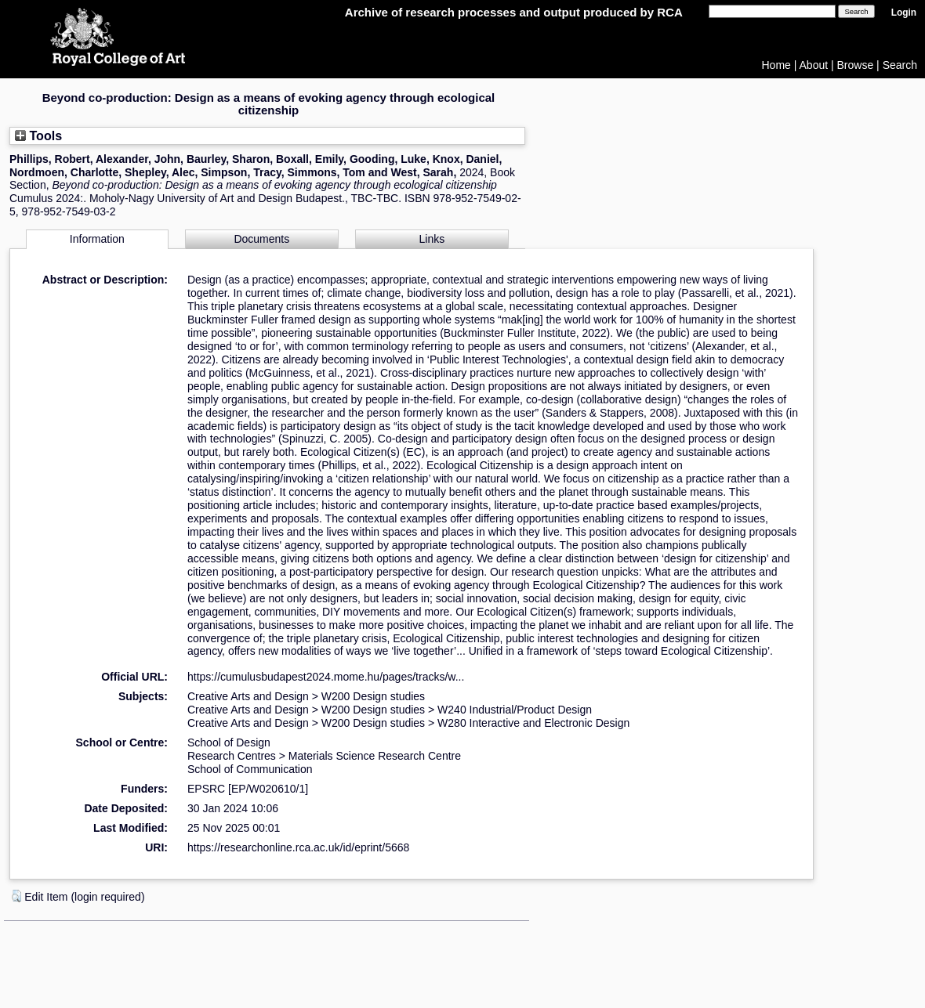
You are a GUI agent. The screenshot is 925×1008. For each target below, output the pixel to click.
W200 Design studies (373, 696)
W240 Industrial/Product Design (514, 709)
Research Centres (231, 756)
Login (903, 12)
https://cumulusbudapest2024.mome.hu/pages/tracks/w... (325, 676)
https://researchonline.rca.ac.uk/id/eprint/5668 (298, 847)
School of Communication (250, 769)
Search (900, 65)
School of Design (228, 742)
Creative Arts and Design (248, 696)
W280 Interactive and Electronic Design (533, 723)
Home (776, 65)
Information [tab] (97, 239)
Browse (855, 65)
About (814, 65)
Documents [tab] (261, 239)
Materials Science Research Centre (374, 756)
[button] (16, 896)
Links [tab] (432, 239)
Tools (38, 135)
